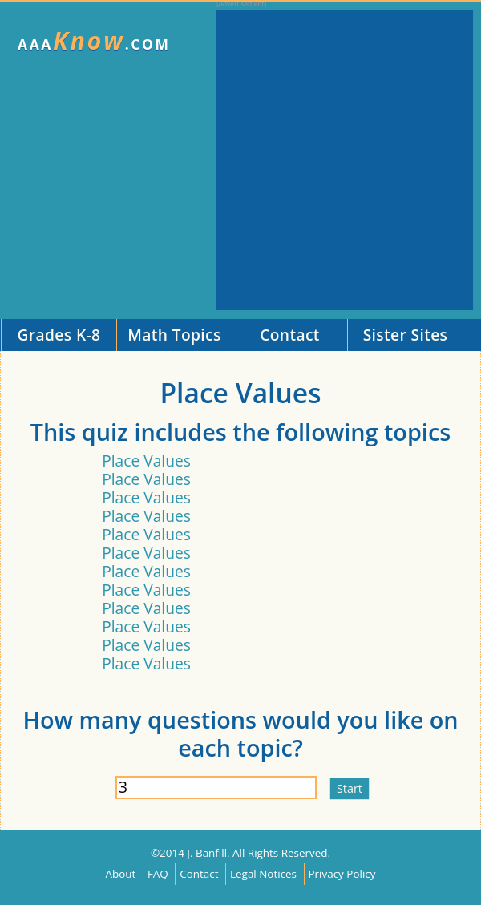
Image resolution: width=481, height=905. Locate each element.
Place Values (146, 460)
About (121, 874)
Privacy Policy (342, 874)
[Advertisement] (150, 160)
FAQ (158, 874)
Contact (199, 874)
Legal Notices (263, 874)
